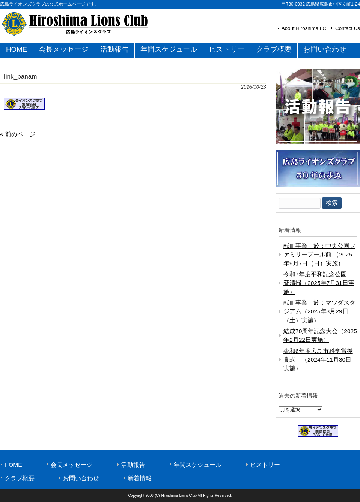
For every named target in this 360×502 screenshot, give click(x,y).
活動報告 (133, 465)
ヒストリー (265, 465)
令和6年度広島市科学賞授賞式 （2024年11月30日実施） (318, 360)
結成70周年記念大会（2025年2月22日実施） (320, 335)
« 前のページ (17, 134)
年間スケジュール (198, 465)
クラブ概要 (19, 478)
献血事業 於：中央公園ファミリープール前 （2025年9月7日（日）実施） (320, 255)
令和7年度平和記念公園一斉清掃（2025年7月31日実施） (319, 283)
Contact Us (347, 28)
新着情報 (140, 478)
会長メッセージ (72, 465)
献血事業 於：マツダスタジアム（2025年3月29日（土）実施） (320, 311)
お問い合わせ (81, 478)
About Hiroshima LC (304, 28)
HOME (13, 465)
